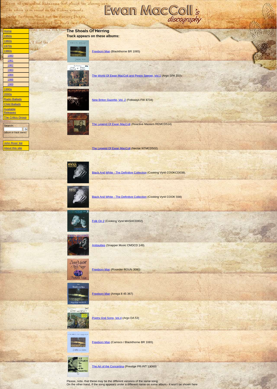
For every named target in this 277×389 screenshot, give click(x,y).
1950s (8, 36)
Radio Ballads (13, 99)
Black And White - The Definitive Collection (119, 172)
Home (8, 31)
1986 (10, 79)
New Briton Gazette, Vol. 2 (109, 99)
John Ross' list (13, 143)
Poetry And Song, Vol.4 (107, 318)
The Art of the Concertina (108, 366)
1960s (8, 41)
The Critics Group (15, 117)
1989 (10, 84)
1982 (10, 65)
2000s (8, 94)
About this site (13, 148)
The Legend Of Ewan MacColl (111, 124)
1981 (10, 60)
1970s (8, 46)
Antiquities (98, 245)
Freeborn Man (101, 51)
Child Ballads (12, 104)
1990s (8, 89)
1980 (10, 55)
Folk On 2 (98, 221)
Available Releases (10, 111)
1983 (10, 70)
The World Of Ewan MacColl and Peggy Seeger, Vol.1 (126, 75)
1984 (10, 74)
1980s (8, 51)
